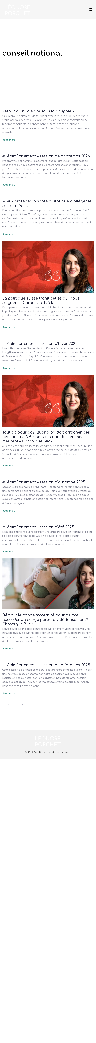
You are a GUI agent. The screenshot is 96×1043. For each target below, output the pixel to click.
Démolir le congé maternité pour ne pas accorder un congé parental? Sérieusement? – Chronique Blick (46, 619)
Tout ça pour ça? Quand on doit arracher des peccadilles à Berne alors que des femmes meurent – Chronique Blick (46, 436)
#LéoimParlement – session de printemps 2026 (46, 156)
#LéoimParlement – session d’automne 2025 (43, 482)
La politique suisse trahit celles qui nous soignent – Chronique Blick (40, 300)
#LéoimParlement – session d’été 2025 (38, 527)
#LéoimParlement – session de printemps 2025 (46, 665)
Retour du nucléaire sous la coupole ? (38, 111)
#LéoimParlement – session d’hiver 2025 (40, 344)
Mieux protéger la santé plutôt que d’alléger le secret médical (46, 203)
